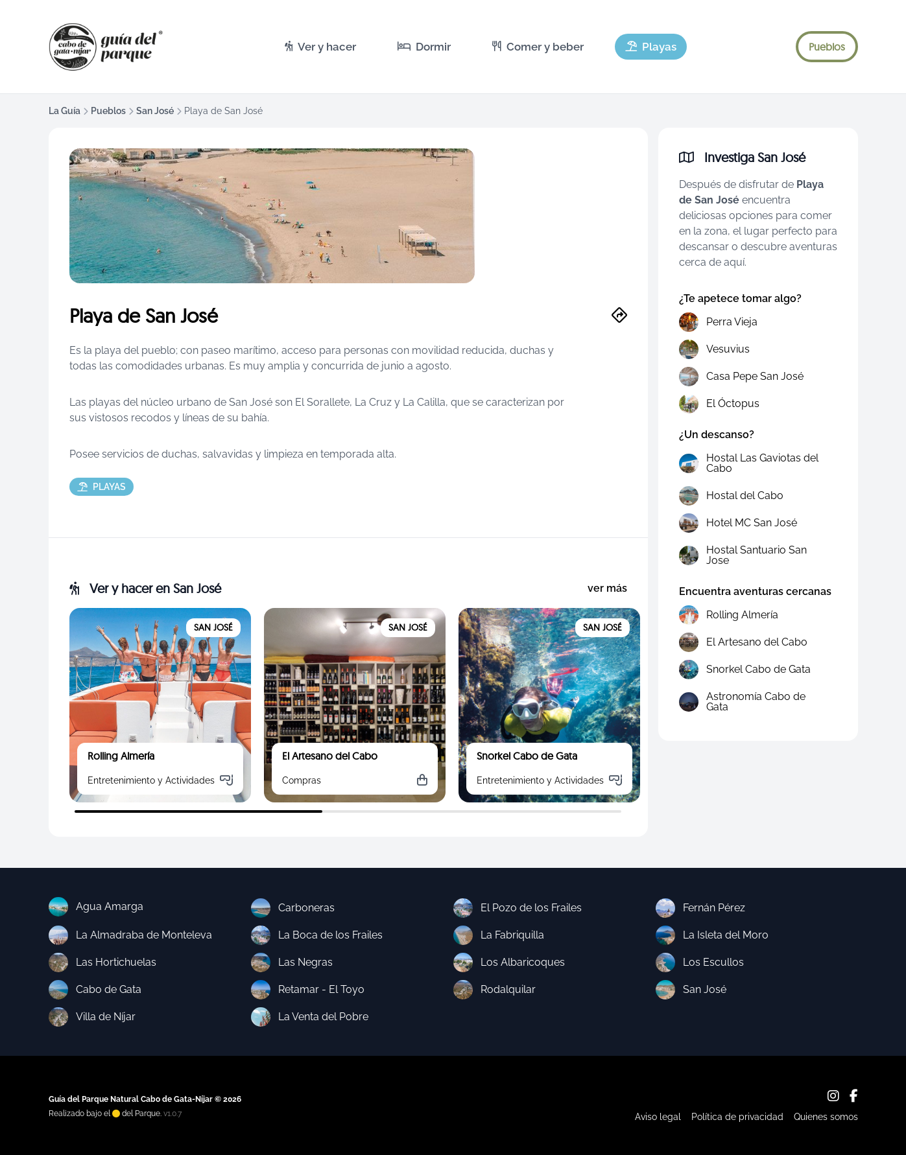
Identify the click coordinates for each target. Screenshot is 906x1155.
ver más (607, 588)
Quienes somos (826, 1117)
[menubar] (480, 47)
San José (155, 111)
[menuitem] (320, 47)
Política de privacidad (737, 1117)
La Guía (64, 111)
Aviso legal (658, 1117)
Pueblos (108, 111)
